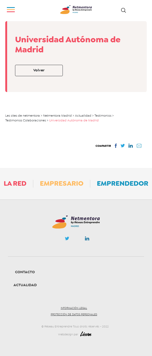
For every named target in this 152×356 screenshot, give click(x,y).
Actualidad (25, 285)
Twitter (67, 240)
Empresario (61, 183)
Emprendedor (122, 183)
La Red (15, 183)
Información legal (74, 308)
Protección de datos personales (74, 314)
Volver (39, 70)
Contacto (25, 272)
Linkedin (87, 239)
